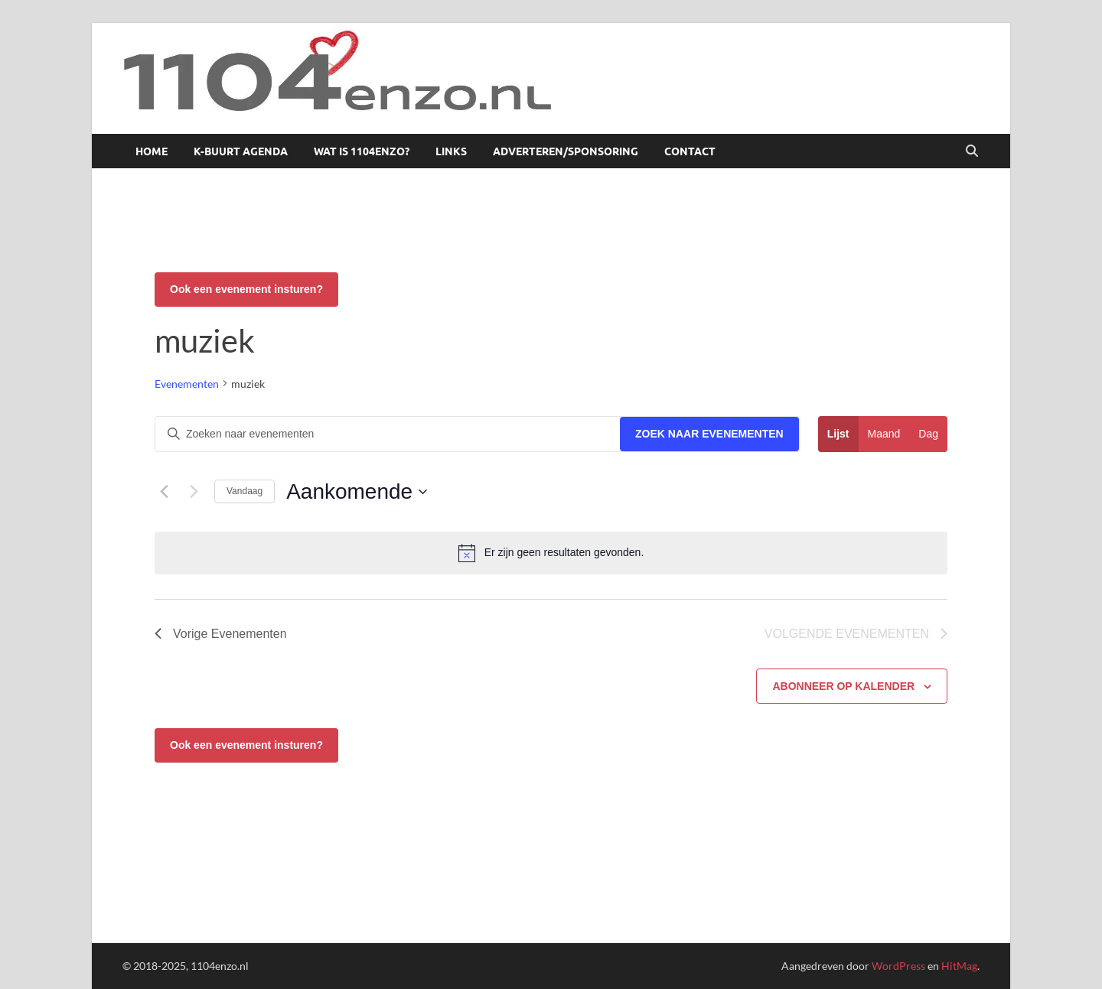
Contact (690, 151)
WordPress (898, 965)
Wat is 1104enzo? (361, 151)
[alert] (551, 553)
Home (151, 151)
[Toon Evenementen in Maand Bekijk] (884, 434)
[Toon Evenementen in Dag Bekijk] (928, 434)
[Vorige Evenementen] (164, 492)
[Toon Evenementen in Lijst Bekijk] (838, 434)
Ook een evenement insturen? (246, 289)
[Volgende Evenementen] (193, 492)
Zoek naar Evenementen (709, 434)
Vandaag (244, 491)
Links (451, 151)
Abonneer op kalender (843, 686)
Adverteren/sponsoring (565, 151)
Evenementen (187, 383)
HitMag (959, 965)
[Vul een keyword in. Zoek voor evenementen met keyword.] (387, 434)
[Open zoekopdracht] (971, 151)
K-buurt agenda (241, 151)
